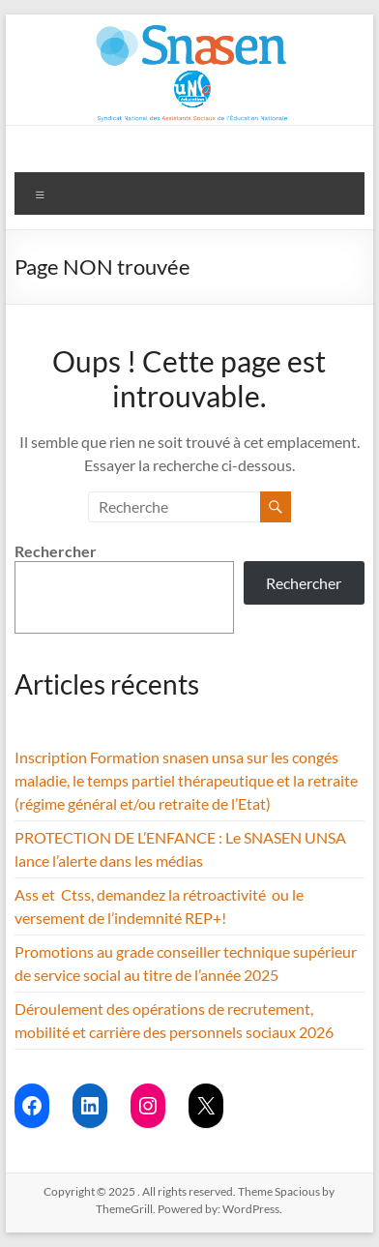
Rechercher (56, 551)
